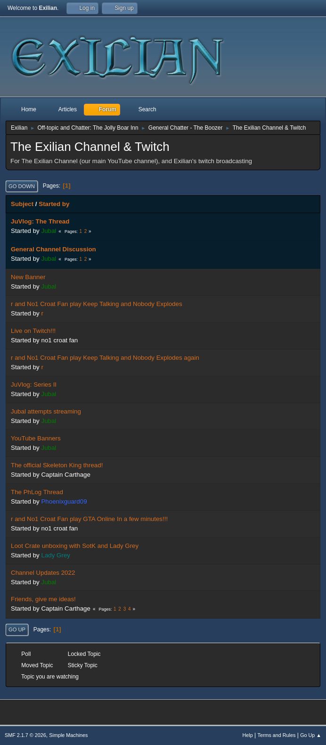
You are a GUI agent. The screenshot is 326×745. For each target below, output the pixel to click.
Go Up (16, 629)
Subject (22, 203)
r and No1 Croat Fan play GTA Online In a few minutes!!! (89, 518)
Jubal (48, 230)
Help (248, 735)
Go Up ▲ (310, 735)
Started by (54, 203)
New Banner (28, 277)
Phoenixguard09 (64, 501)
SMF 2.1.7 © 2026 (25, 735)
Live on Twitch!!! (33, 330)
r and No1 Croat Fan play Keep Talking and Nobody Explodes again (105, 357)
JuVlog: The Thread (40, 221)
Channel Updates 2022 (43, 572)
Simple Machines (68, 735)
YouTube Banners (36, 438)
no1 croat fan (59, 340)
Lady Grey (55, 555)
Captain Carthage (65, 474)
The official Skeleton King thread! (57, 465)
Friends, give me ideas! (43, 599)
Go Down (21, 186)
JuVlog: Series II (34, 384)
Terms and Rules (277, 735)
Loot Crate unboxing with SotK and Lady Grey (75, 545)
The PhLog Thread (37, 492)
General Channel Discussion (53, 249)
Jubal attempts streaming (46, 411)
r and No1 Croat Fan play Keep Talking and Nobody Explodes (96, 303)
